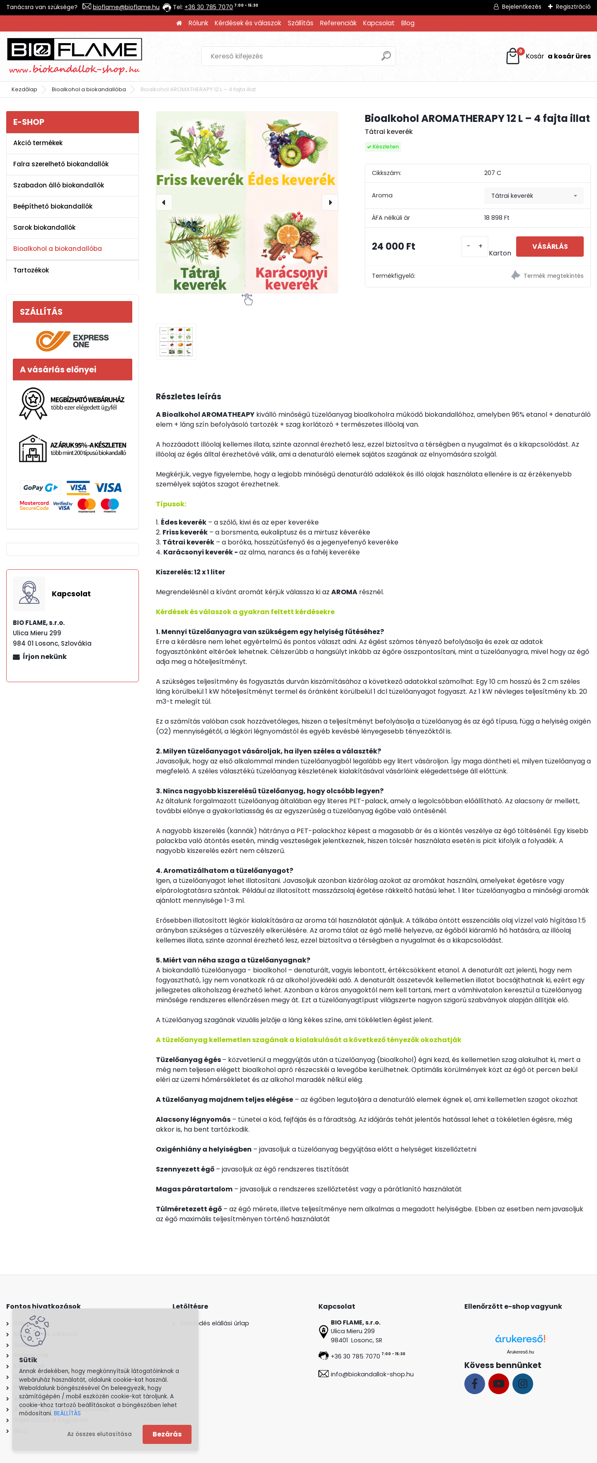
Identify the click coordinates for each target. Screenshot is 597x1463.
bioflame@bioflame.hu (126, 7)
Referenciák (338, 23)
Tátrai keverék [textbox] (512, 196)
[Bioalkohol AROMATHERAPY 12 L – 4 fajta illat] (247, 202)
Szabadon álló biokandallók (58, 185)
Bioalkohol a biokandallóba (89, 89)
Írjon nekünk (45, 656)
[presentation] (164, 202)
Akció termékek (38, 143)
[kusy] (473, 246)
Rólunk (198, 23)
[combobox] (534, 195)
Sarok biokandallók (44, 227)
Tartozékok (31, 270)
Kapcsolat (379, 23)
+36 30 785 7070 (208, 7)
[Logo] (74, 56)
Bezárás (167, 1434)
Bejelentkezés (521, 6)
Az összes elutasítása (99, 1434)
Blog (408, 23)
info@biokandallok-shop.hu (372, 1374)
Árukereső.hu (520, 1351)
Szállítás (300, 23)
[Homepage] (179, 23)
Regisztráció (573, 6)
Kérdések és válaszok (248, 23)
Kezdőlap (24, 89)
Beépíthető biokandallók (52, 206)
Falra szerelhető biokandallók (61, 164)
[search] (386, 59)
